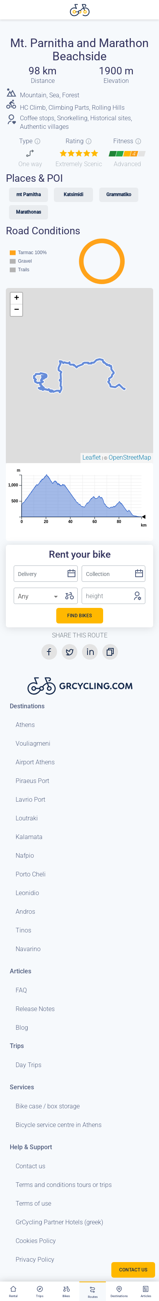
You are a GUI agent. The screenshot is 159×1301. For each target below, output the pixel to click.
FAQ (21, 990)
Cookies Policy (36, 1241)
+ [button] (16, 298)
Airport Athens (35, 762)
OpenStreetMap (130, 457)
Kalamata (29, 837)
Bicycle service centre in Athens (59, 1125)
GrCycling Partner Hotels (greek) (59, 1222)
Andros (25, 911)
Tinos (23, 930)
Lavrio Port (30, 799)
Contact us (30, 1166)
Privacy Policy (35, 1259)
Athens (25, 725)
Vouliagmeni (33, 743)
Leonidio (27, 893)
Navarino (28, 949)
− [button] (16, 310)
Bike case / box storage (48, 1106)
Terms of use (33, 1203)
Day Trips (28, 1065)
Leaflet (91, 457)
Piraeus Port (32, 781)
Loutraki (27, 818)
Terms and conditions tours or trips (64, 1185)
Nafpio (25, 855)
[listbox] (38, 596)
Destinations (27, 706)
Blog (22, 1027)
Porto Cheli (31, 874)
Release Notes (35, 1009)
